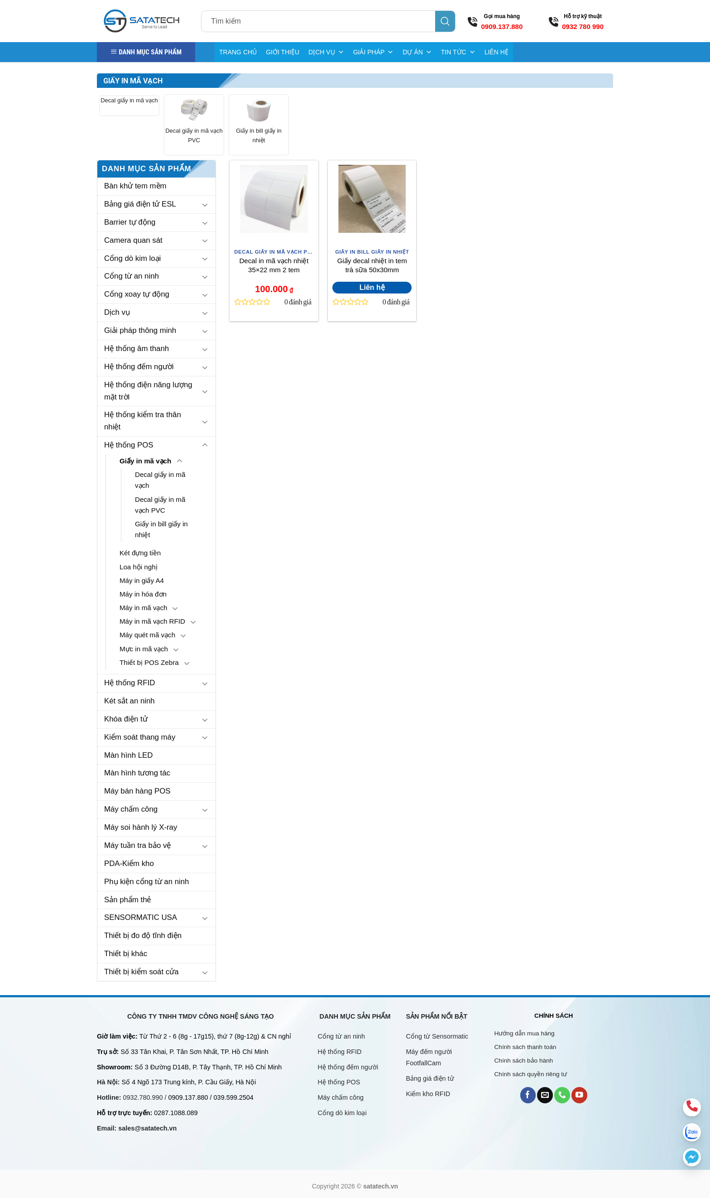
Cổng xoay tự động (136, 294)
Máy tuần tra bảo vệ (137, 845)
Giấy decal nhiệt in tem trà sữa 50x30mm (372, 265)
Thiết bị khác (125, 953)
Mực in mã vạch (144, 649)
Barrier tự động (129, 222)
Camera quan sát (133, 240)
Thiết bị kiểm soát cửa (141, 971)
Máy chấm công (131, 809)
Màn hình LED (128, 755)
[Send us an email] (545, 1095)
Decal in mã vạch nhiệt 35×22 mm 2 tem (273, 265)
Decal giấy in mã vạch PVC (194, 135)
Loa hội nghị (139, 567)
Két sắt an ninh (129, 701)
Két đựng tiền (140, 553)
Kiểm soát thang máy (139, 737)
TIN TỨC (458, 52)
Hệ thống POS (129, 445)
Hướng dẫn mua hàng (524, 1033)
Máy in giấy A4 (142, 580)
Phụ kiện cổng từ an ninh (146, 881)
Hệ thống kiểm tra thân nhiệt (142, 420)
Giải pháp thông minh (140, 330)
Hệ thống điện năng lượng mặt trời (148, 390)
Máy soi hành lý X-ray (140, 827)
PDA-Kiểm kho (129, 863)
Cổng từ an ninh (131, 276)
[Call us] (562, 1095)
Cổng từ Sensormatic (437, 1036)
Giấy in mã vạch (145, 461)
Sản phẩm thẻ (127, 899)
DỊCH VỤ (326, 52)
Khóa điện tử (126, 719)
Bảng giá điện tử (431, 1078)
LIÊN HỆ (497, 52)
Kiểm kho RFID (428, 1093)
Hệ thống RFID (129, 682)
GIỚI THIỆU (282, 52)
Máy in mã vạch (143, 607)
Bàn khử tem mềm (135, 186)
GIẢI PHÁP (373, 52)
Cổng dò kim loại (132, 258)
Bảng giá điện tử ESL (140, 204)
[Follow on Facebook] (528, 1095)
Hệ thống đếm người (138, 366)
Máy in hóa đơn (143, 594)
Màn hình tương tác (137, 773)
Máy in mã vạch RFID (152, 621)
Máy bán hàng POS (137, 791)
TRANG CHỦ (238, 52)
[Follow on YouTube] (579, 1095)
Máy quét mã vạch (147, 635)
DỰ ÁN (417, 52)
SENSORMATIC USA (140, 917)
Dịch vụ (117, 312)
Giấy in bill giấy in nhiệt (259, 135)
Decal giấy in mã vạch (129, 100)
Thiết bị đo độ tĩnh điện (143, 935)
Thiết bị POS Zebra (149, 662)
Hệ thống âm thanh (136, 348)
